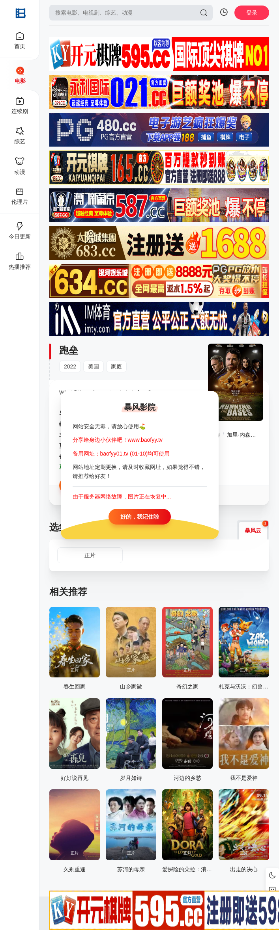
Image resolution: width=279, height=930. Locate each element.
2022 (70, 366)
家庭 (116, 366)
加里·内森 (239, 435)
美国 (93, 366)
